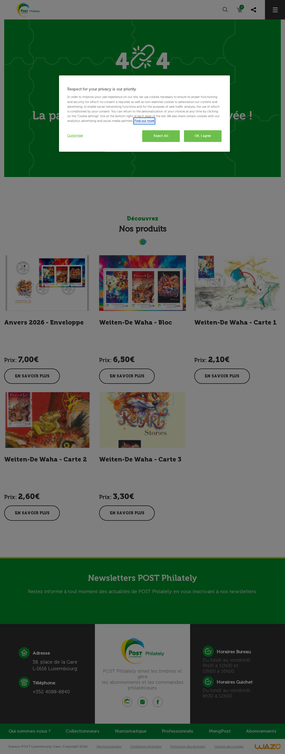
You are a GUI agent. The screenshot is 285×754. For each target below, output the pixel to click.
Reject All (161, 136)
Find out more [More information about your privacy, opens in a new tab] (144, 121)
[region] (144, 113)
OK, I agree (203, 136)
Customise (75, 135)
